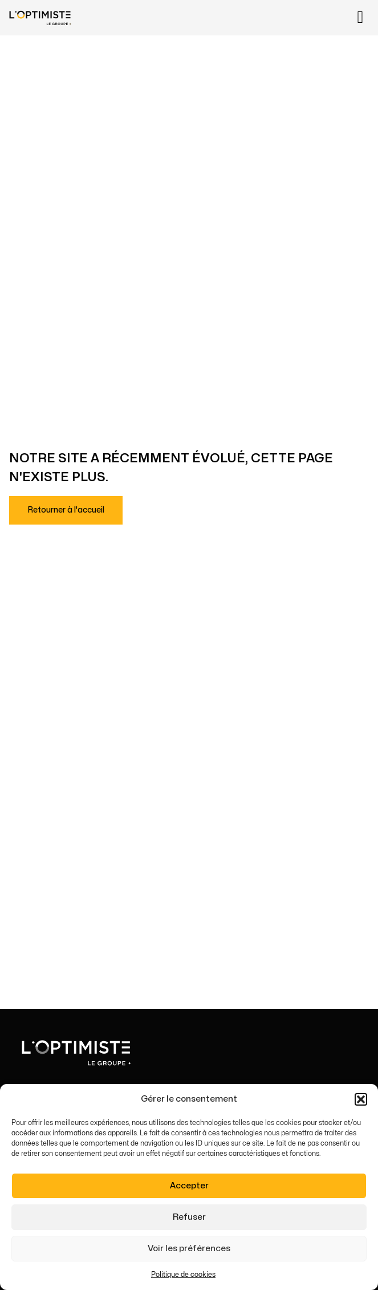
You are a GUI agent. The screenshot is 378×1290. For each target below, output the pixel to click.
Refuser (189, 1217)
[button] (361, 1100)
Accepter (189, 1186)
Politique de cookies (183, 1275)
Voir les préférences (189, 1248)
